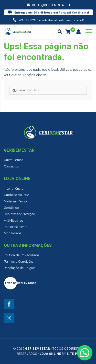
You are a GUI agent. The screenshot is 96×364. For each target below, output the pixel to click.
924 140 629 (27, 20)
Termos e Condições (19, 261)
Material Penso (15, 201)
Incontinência (14, 188)
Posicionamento (15, 227)
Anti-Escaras (14, 220)
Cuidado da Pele (16, 195)
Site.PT (73, 354)
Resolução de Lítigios (20, 268)
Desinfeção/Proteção (19, 214)
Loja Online (50, 354)
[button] (84, 352)
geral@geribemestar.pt (51, 5)
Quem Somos (14, 160)
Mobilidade (12, 233)
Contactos (11, 166)
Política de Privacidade (21, 255)
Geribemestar (37, 348)
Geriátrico (11, 208)
